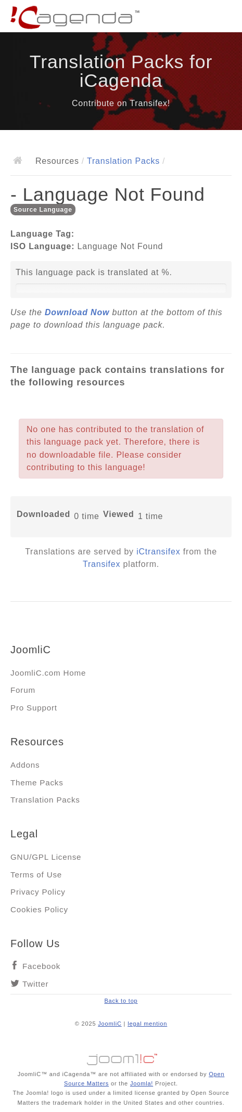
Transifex (101, 564)
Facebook (41, 966)
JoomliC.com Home (48, 672)
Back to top (120, 1001)
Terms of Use (36, 874)
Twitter (35, 984)
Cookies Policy (39, 909)
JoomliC (110, 1023)
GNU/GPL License (45, 856)
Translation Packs (123, 161)
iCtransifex (158, 551)
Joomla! (141, 1083)
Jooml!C (121, 1056)
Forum (22, 690)
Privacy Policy (38, 891)
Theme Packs (36, 782)
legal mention (147, 1023)
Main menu (224, 18)
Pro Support (33, 707)
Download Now (77, 312)
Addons (25, 764)
